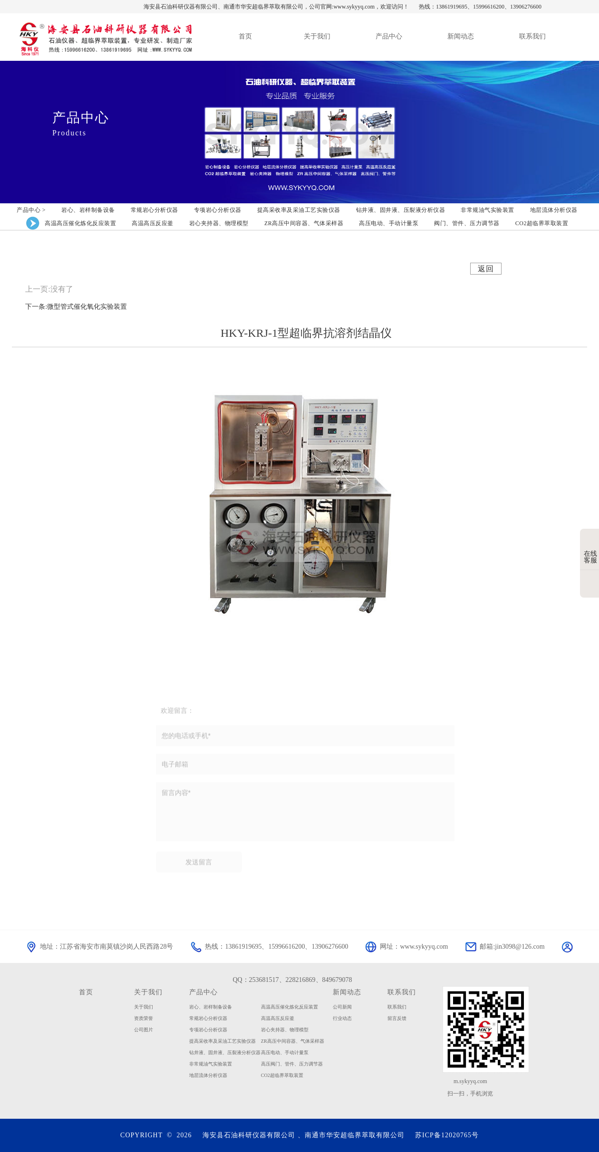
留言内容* (305, 814)
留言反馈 (396, 1018)
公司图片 (143, 1029)
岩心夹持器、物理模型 (285, 1029)
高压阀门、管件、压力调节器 (292, 1063)
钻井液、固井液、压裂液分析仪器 (225, 1052)
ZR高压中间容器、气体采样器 (292, 1041)
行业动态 (342, 1018)
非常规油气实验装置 (210, 1063)
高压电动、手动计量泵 (285, 1052)
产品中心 (203, 992)
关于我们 (148, 992)
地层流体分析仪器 (208, 1075)
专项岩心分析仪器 (208, 1029)
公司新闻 (342, 1006)
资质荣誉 (143, 1018)
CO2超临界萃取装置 (282, 1075)
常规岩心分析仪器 (208, 1018)
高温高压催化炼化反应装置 (289, 1006)
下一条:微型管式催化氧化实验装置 (76, 306)
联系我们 (401, 992)
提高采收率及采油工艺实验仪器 (222, 1041)
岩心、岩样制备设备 (210, 1006)
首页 (86, 992)
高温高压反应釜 (277, 1018)
